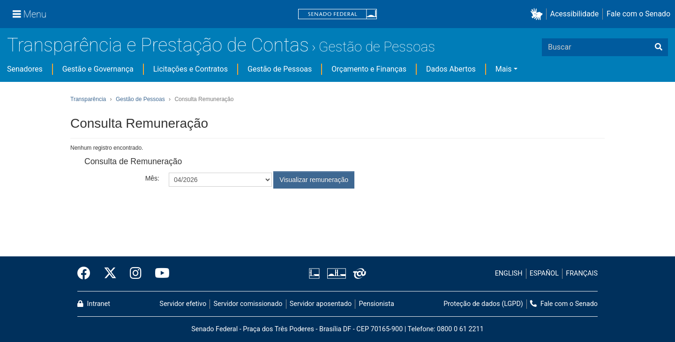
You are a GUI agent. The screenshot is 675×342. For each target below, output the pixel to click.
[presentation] (240, 211)
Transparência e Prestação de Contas (158, 45)
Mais (503, 69)
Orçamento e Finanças (368, 69)
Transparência (88, 99)
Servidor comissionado (248, 304)
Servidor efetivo (182, 304)
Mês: (152, 178)
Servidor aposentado (321, 304)
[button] (538, 14)
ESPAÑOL (544, 273)
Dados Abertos (451, 69)
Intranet (93, 304)
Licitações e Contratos (190, 69)
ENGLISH (509, 273)
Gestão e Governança (98, 69)
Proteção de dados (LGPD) (483, 304)
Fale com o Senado (638, 13)
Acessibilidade (574, 13)
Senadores (25, 69)
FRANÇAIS (582, 273)
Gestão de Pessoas (377, 46)
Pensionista (376, 304)
